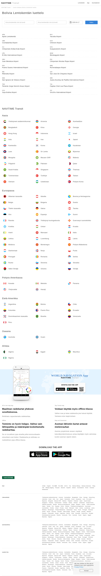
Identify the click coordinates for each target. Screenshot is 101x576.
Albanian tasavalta (47, 504)
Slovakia (59, 511)
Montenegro (51, 509)
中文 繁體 (54, 486)
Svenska (92, 487)
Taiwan (70, 502)
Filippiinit (70, 501)
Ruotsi (48, 511)
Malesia (64, 501)
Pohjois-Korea (89, 502)
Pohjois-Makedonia (60, 509)
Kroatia (62, 508)
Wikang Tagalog (50, 487)
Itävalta (55, 504)
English (49, 486)
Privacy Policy (78, 567)
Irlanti (66, 508)
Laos (84, 499)
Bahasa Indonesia (86, 486)
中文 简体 (60, 486)
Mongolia (50, 501)
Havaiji (57, 513)
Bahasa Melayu (76, 486)
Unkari (57, 508)
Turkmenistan (58, 502)
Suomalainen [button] (96, 3)
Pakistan (76, 501)
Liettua (81, 508)
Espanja (57, 506)
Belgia (73, 504)
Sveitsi (83, 504)
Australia (74, 515)
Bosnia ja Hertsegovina (64, 504)
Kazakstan (78, 499)
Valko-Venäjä (66, 511)
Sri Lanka (89, 499)
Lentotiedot (81, 3)
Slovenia (54, 511)
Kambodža (67, 499)
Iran (57, 499)
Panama (44, 513)
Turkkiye (65, 502)
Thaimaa (51, 502)
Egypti (89, 515)
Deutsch (63, 487)
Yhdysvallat (51, 513)
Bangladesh (75, 497)
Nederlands (45, 489)
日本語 (43, 486)
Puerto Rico (84, 513)
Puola (79, 509)
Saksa (43, 506)
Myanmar (44, 501)
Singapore (44, 502)
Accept (86, 570)
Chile (72, 513)
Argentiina (62, 513)
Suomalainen (80, 487)
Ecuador (91, 513)
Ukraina (73, 511)
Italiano (74, 487)
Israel (50, 499)
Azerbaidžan (67, 497)
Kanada (83, 511)
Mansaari (71, 508)
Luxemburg (87, 508)
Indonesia (44, 499)
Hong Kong (92, 497)
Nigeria (50, 517)
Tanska (48, 506)
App (88, 3)
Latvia (92, 508)
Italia (76, 508)
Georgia (85, 497)
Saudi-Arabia (87, 501)
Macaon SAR (57, 501)
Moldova (44, 509)
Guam (79, 515)
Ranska (67, 506)
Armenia (61, 497)
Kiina (80, 497)
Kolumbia (77, 513)
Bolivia (68, 513)
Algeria (84, 515)
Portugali (84, 509)
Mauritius (44, 517)
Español (68, 487)
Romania (90, 509)
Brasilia (59, 515)
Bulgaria (78, 504)
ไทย (70, 486)
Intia (54, 499)
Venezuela (64, 515)
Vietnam (76, 502)
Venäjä (78, 511)
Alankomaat (69, 509)
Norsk (86, 487)
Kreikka (52, 508)
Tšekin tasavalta (91, 504)
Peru (70, 515)
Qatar (81, 501)
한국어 (66, 486)
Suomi (62, 506)
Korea (73, 499)
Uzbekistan (82, 502)
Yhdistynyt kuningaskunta (77, 506)
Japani (61, 499)
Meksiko (89, 511)
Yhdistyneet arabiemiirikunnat (49, 497)
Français (57, 487)
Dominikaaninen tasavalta (48, 515)
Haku (91, 22)
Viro (53, 506)
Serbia (43, 511)
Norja (75, 509)
